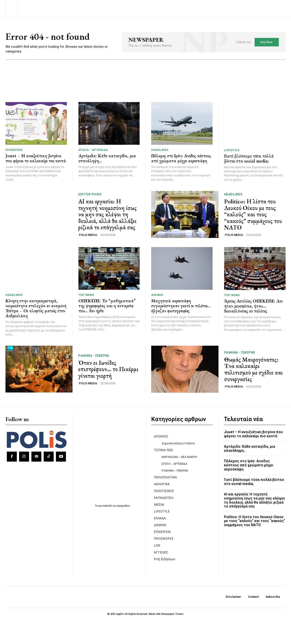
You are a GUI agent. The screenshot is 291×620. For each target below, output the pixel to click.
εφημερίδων (123, 506)
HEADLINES (159, 150)
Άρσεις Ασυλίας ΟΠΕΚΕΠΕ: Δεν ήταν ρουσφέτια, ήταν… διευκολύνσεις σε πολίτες (253, 306)
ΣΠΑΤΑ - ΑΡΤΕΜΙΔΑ (93, 150)
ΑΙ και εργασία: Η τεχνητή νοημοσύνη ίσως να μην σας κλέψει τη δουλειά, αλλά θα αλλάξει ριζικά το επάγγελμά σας (107, 214)
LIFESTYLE (232, 150)
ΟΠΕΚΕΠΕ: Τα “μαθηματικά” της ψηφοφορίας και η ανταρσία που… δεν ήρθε (107, 306)
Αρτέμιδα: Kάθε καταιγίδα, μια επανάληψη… (107, 158)
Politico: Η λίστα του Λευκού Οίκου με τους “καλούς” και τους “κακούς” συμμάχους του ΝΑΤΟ (253, 214)
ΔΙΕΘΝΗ (157, 295)
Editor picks (89, 194)
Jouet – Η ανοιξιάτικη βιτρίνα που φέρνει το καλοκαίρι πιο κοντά (35, 158)
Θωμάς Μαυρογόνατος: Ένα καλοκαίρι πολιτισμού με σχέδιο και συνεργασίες (253, 369)
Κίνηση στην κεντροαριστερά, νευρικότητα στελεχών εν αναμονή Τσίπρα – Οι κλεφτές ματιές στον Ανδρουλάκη (35, 308)
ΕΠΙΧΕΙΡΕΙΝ (14, 150)
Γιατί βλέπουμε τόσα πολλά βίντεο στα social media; (249, 158)
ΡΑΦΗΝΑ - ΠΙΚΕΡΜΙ (93, 355)
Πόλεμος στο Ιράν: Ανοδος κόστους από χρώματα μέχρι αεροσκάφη (181, 158)
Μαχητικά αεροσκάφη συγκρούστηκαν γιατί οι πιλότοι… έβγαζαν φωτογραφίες (181, 306)
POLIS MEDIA (88, 235)
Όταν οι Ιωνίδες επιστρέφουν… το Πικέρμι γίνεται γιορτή (108, 369)
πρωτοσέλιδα (105, 506)
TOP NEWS (86, 295)
